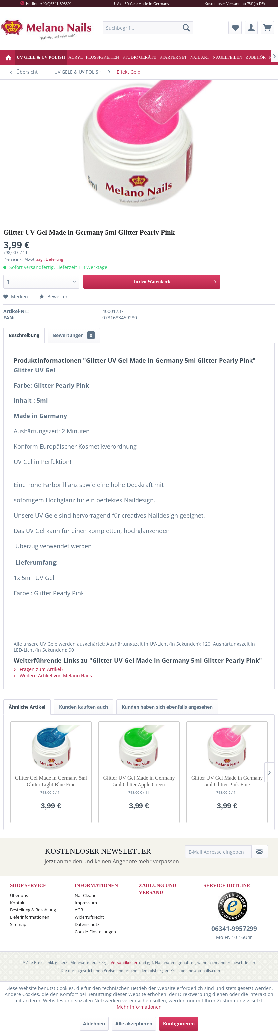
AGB (79, 910)
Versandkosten (124, 962)
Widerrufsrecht (89, 917)
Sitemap (18, 924)
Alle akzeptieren (133, 1023)
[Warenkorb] (267, 27)
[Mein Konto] (251, 27)
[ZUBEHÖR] (255, 57)
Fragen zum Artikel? (38, 669)
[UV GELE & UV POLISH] (41, 57)
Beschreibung (24, 335)
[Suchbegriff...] (148, 27)
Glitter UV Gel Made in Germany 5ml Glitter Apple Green (139, 781)
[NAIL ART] (200, 57)
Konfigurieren (179, 1023)
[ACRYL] (75, 57)
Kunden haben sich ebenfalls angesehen (167, 707)
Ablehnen (94, 1023)
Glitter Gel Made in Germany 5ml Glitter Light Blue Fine (51, 781)
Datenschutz (87, 924)
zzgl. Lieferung (49, 259)
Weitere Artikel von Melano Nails (53, 675)
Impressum (86, 902)
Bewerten (54, 296)
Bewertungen (74, 335)
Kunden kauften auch (83, 707)
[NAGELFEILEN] (227, 57)
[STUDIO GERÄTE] (139, 57)
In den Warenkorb (175, 280)
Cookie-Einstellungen (95, 932)
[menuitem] (148, 27)
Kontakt (18, 902)
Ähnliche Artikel (27, 707)
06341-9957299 (234, 928)
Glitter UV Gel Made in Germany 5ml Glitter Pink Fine (227, 781)
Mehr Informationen (139, 1007)
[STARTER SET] (173, 57)
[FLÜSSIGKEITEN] (102, 57)
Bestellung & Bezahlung (33, 910)
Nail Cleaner (86, 895)
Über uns (19, 895)
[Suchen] (186, 27)
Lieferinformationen (29, 917)
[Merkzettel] (235, 27)
